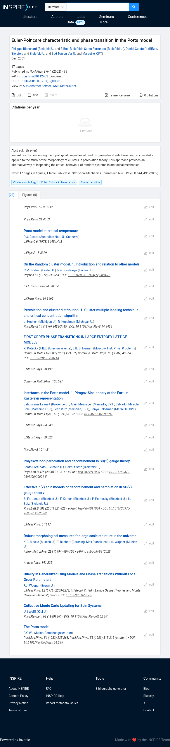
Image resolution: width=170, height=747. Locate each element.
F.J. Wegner (32, 585)
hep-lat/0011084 (89, 508)
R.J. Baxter (31, 237)
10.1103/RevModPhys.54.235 (43, 642)
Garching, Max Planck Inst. (91, 542)
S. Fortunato (32, 499)
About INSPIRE (19, 688)
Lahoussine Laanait (37, 404)
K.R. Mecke (31, 542)
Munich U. (47, 542)
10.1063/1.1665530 (79, 595)
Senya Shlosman (102, 409)
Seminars (106, 17)
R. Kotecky (31, 348)
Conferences (137, 17)
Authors (57, 17)
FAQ (48, 688)
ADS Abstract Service (37, 86)
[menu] (155, 7)
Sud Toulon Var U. (64, 53)
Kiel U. (42, 611)
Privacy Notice (18, 703)
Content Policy (18, 696)
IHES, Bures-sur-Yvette (55, 348)
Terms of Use (18, 710)
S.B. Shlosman (82, 348)
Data (70, 22)
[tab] (24, 194)
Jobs (81, 17)
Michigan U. (47, 321)
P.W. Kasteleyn (67, 270)
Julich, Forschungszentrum (53, 633)
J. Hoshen (31, 321)
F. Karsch (66, 499)
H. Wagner (118, 542)
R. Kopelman (66, 321)
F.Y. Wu (28, 633)
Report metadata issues (62, 703)
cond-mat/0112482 (35, 76)
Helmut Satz (73, 467)
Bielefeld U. (46, 49)
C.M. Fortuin (32, 270)
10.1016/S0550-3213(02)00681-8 (40, 81)
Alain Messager (81, 404)
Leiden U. (48, 270)
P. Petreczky (100, 499)
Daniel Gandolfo (136, 49)
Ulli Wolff (30, 611)
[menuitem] (161, 7)
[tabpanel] (84, 427)
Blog (146, 688)
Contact (148, 710)
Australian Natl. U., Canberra (59, 237)
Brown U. (47, 585)
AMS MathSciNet (64, 86)
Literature (30, 17)
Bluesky (148, 696)
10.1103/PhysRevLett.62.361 (89, 616)
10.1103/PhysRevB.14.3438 (94, 326)
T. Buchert (64, 542)
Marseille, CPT (92, 53)
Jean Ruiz (60, 409)
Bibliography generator (110, 688)
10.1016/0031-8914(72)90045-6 (89, 275)
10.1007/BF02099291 (98, 414)
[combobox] (97, 7)
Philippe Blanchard (24, 49)
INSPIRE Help (55, 696)
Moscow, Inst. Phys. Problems (114, 348)
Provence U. (60, 404)
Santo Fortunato (95, 49)
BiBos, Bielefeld (71, 49)
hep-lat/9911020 (89, 472)
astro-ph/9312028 (99, 551)
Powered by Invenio (15, 740)
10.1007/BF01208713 (44, 358)
